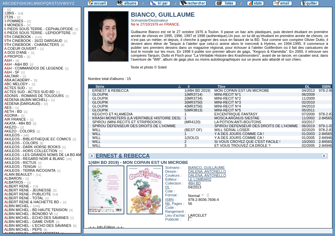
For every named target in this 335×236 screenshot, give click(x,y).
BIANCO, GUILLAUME (206, 167)
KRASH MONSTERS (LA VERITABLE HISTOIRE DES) (136, 118)
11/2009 (308, 98)
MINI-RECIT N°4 (227, 106)
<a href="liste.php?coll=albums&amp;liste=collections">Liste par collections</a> (42, 116)
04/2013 (308, 90)
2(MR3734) (194, 98)
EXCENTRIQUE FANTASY (235, 114)
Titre (221, 86)
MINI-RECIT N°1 (227, 94)
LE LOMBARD (199, 179)
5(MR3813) (194, 110)
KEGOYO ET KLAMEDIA (112, 114)
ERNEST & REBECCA (110, 90)
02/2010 (308, 102)
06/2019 (308, 126)
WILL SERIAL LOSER (231, 130)
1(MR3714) (194, 94)
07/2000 (308, 114)
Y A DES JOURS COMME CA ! (239, 134)
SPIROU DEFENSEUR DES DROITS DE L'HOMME (134, 126)
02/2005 (308, 146)
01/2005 (308, 138)
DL (307, 86)
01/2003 (308, 134)
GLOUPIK (100, 94)
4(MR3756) (194, 106)
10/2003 (308, 142)
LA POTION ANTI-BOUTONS (237, 122)
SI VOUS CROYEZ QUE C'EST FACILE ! (247, 142)
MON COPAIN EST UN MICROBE (241, 90)
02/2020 (308, 130)
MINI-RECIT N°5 (227, 110)
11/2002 (308, 118)
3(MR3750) (194, 102)
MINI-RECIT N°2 (227, 98)
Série (100, 86)
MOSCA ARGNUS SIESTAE (236, 118)
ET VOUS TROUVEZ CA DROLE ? (242, 146)
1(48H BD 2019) (198, 90)
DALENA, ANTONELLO (207, 171)
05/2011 (308, 110)
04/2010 (308, 106)
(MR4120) (193, 122)
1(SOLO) (192, 138)
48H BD (194, 183)
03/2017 (308, 122)
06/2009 (308, 94)
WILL (96, 130)
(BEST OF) (193, 130)
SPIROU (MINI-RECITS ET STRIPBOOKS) (126, 122)
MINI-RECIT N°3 (227, 102)
